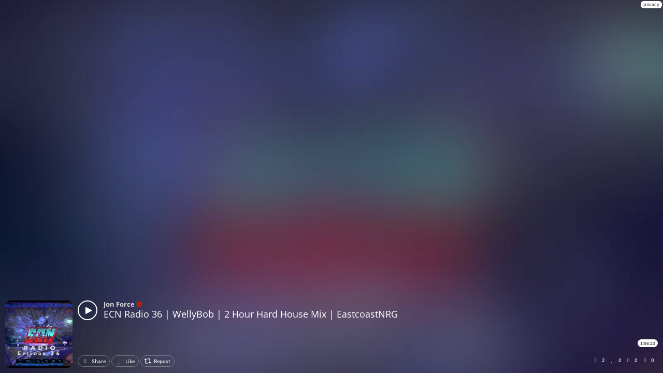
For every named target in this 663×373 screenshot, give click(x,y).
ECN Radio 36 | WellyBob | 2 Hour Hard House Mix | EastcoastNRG (251, 314)
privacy (651, 4)
